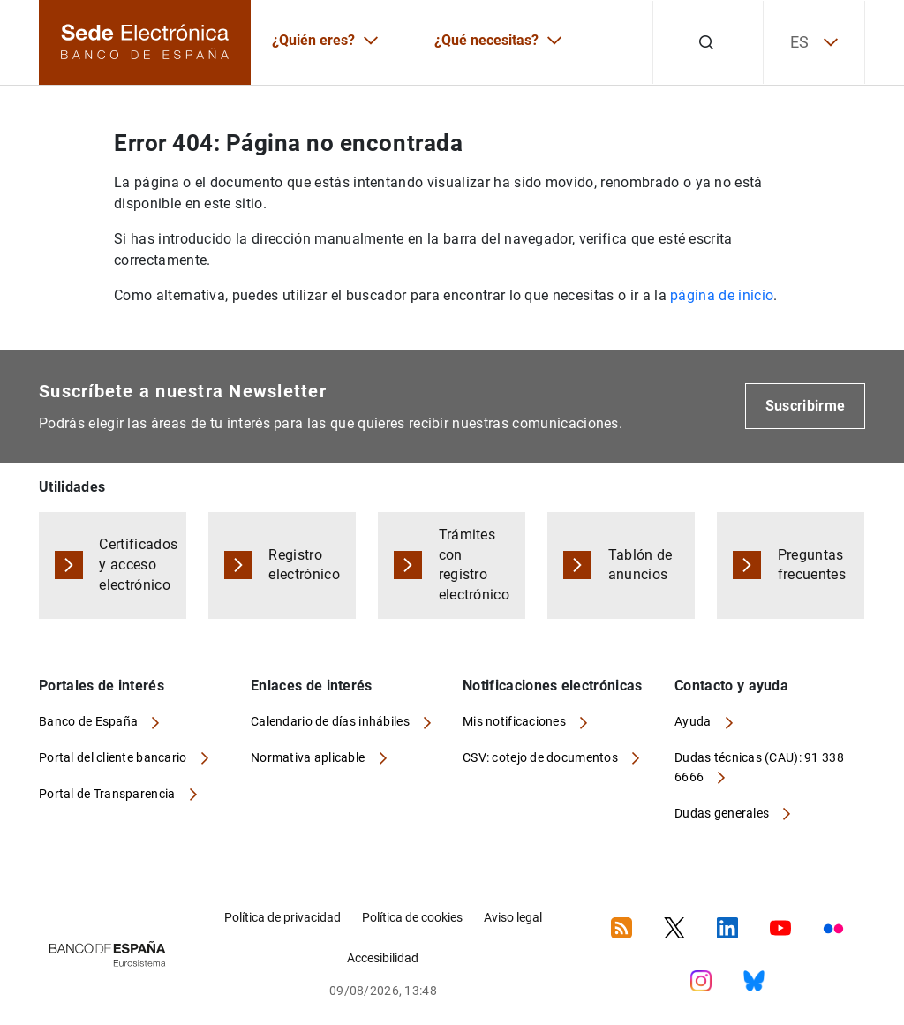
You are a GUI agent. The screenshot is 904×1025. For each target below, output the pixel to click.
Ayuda (694, 721)
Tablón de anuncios (640, 565)
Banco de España (89, 721)
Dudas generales (723, 813)
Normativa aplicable (309, 757)
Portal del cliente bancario (114, 757)
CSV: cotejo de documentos (542, 757)
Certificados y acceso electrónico (138, 564)
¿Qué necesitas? (486, 40)
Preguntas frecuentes (812, 565)
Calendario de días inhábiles (331, 721)
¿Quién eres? (313, 40)
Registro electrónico (304, 565)
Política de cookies (412, 917)
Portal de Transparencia (108, 794)
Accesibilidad (382, 958)
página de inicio (721, 295)
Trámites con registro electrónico (474, 565)
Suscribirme (805, 405)
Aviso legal (513, 917)
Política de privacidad (282, 917)
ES (814, 42)
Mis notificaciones (516, 721)
